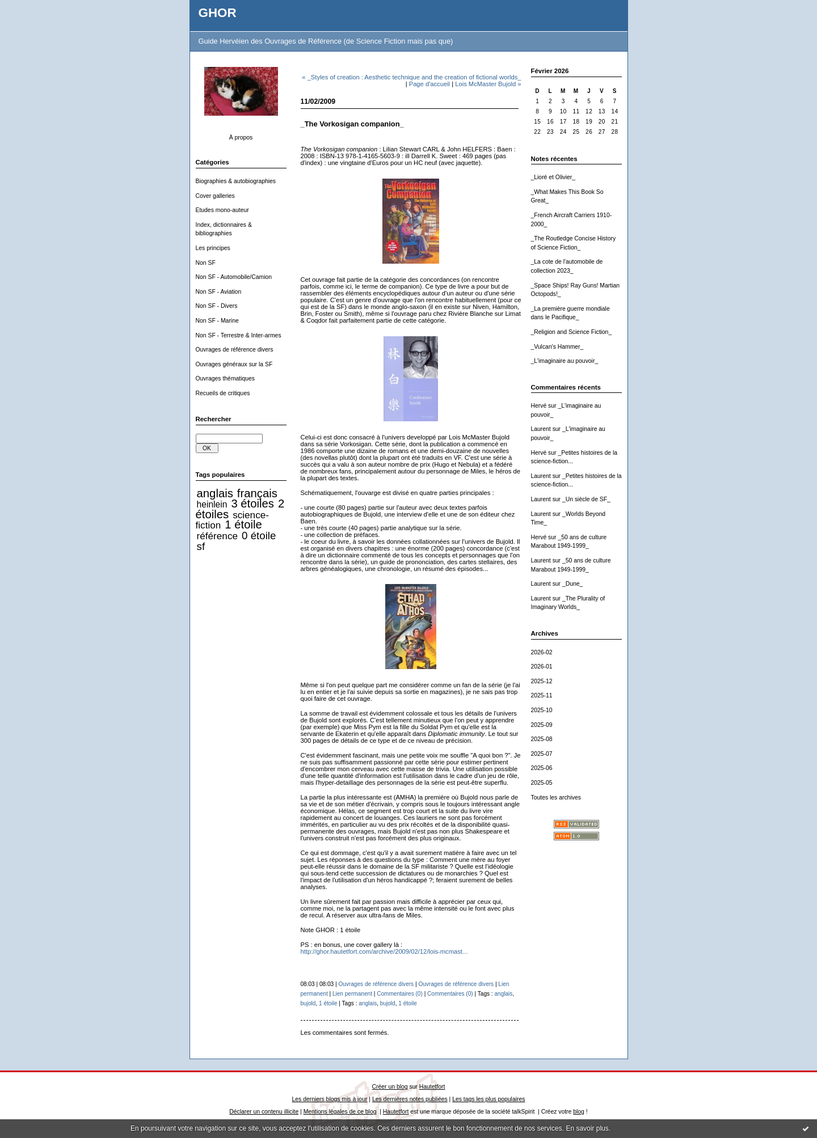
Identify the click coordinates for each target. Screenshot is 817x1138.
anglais (215, 493)
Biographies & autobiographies (236, 181)
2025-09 (542, 725)
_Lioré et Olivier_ (553, 177)
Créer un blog (390, 1087)
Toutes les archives (556, 797)
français (257, 493)
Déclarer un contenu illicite (263, 1112)
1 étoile (243, 524)
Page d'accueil (429, 84)
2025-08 (542, 739)
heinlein (212, 504)
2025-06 (542, 768)
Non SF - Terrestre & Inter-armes (238, 335)
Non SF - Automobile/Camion (234, 277)
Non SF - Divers (217, 306)
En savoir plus (587, 1128)
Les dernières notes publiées (410, 1099)
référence (217, 535)
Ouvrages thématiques (225, 378)
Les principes (213, 248)
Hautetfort (432, 1087)
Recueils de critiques (223, 393)
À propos (241, 137)
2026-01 (542, 666)
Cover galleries (215, 196)
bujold (308, 1003)
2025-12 (542, 681)
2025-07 (542, 754)
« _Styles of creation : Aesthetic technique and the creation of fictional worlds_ (411, 77)
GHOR (218, 13)
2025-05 (542, 783)
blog (578, 1112)
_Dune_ (572, 584)
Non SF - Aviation (219, 292)
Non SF (206, 263)
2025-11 (542, 695)
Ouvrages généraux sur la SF (234, 364)
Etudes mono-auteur (222, 210)
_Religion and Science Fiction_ (571, 332)
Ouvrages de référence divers (234, 349)
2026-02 (542, 652)
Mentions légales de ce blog (340, 1112)
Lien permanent (352, 994)
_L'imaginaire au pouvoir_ (565, 361)
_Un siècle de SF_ (586, 499)
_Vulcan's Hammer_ (557, 347)
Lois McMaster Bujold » (488, 84)
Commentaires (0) (400, 994)
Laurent (541, 429)
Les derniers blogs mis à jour (330, 1099)
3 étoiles (252, 503)
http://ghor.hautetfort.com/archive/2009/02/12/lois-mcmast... (384, 951)
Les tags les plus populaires (488, 1099)
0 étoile (259, 535)
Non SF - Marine (217, 321)
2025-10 (542, 710)
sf (201, 546)
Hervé (539, 406)
